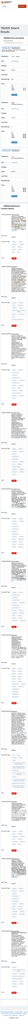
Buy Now (14, 94)
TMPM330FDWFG (15, 689)
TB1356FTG (14, 531)
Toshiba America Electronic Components (11, 47)
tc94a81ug (14, 471)
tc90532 (14, 544)
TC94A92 (14, 760)
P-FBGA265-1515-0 (15, 382)
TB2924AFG (14, 451)
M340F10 (20, 668)
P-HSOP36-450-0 (15, 456)
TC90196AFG (14, 375)
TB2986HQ (21, 903)
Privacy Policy (19, 1012)
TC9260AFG (14, 986)
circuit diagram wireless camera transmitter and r (18, 767)
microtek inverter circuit (18, 976)
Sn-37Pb (20, 241)
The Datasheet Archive (6, 2)
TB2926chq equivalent (17, 978)
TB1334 (13, 615)
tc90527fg (20, 908)
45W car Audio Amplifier (17, 319)
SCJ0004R (14, 873)
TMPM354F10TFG (15, 694)
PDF (14, 258)
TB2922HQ (24, 437)
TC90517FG (21, 385)
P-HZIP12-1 (14, 523)
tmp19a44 (20, 681)
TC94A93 (14, 844)
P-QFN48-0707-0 (15, 459)
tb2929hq (14, 244)
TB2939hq (20, 464)
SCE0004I (21, 356)
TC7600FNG (21, 983)
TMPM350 (14, 686)
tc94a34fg (21, 395)
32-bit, (18, 755)
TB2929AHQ (14, 162)
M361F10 (20, 673)
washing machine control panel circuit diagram (18, 786)
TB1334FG (14, 385)
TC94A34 (14, 546)
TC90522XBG (20, 544)
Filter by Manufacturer (8, 40)
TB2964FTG (21, 451)
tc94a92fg (14, 390)
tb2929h (14, 249)
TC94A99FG (14, 981)
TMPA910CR (21, 686)
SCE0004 (14, 448)
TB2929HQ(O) (15, 61)
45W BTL (20, 249)
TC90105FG (22, 836)
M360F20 (14, 668)
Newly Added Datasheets (7, 1012)
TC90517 (21, 390)
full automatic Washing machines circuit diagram (18, 780)
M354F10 (14, 676)
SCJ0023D (21, 831)
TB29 (18, 252)
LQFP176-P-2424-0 (15, 607)
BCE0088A (14, 757)
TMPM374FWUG (15, 696)
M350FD (19, 676)
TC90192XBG (21, 380)
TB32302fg (21, 471)
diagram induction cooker (18, 783)
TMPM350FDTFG (15, 770)
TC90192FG (14, 380)
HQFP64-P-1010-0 (15, 372)
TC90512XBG (22, 620)
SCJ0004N (14, 578)
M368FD (13, 678)
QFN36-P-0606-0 (15, 534)
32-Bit (23, 730)
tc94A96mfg (15, 841)
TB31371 (14, 398)
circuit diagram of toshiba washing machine (18, 763)
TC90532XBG (20, 539)
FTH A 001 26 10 (21, 314)
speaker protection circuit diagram (18, 311)
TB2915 (13, 464)
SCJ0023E (14, 831)
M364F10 (14, 671)
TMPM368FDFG (15, 691)
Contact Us (15, 1015)
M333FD (19, 678)
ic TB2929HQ (21, 244)
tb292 (13, 252)
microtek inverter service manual (18, 970)
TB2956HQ (21, 461)
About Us (21, 1015)
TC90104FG (20, 839)
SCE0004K (21, 433)
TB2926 (13, 833)
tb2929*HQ (14, 307)
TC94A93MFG (15, 836)
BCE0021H (14, 967)
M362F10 (14, 673)
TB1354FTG (14, 903)
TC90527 (14, 906)
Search (22, 6)
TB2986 (13, 908)
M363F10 (20, 671)
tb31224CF (21, 612)
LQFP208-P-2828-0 (15, 377)
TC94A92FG (14, 469)
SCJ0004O (14, 506)
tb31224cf (14, 395)
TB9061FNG (21, 469)
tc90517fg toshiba (16, 393)
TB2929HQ (14, 241)
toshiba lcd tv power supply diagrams (18, 774)
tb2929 (13, 305)
